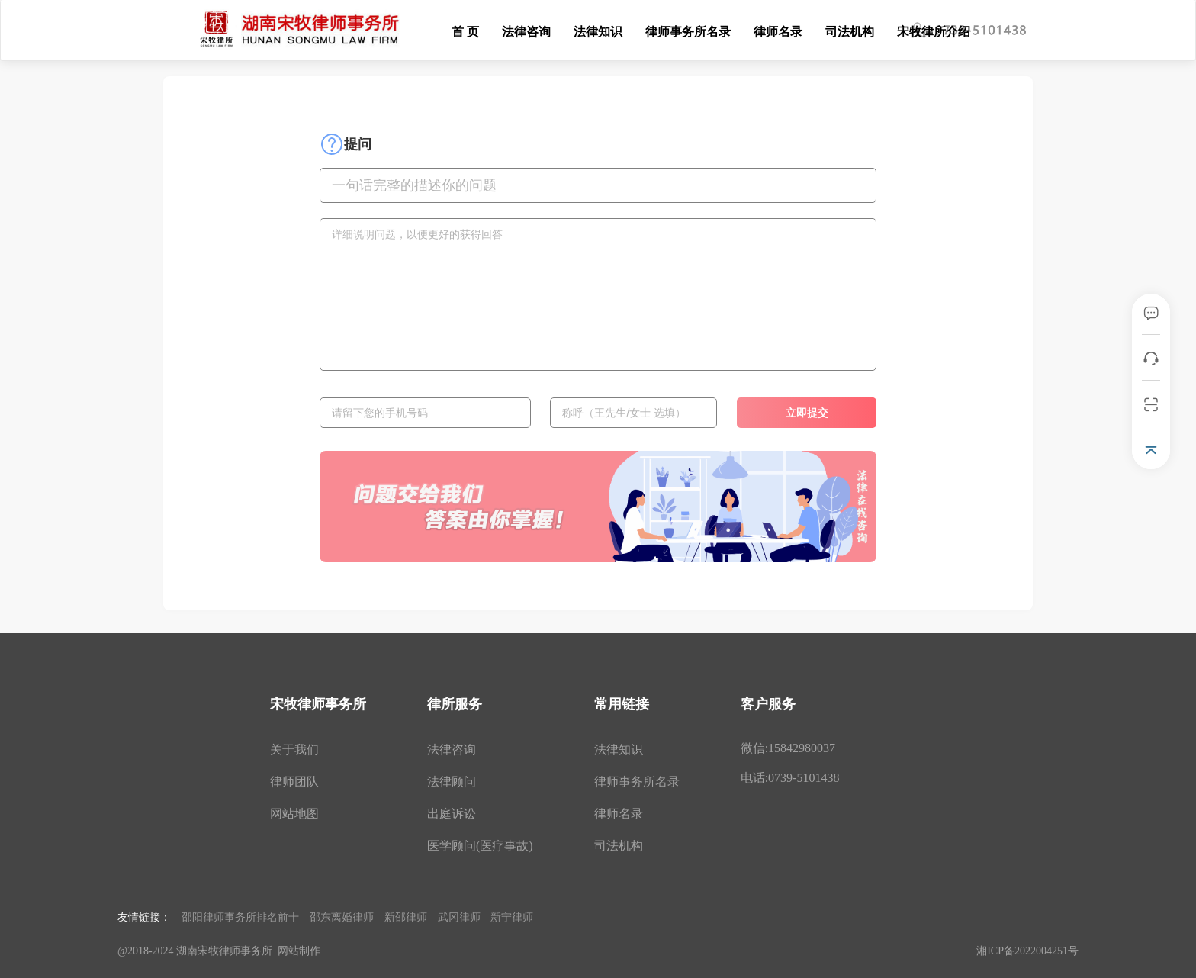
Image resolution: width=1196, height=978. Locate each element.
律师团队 (294, 781)
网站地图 (294, 813)
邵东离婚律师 (342, 917)
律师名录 (778, 31)
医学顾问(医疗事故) (480, 845)
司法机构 (849, 31)
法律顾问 (451, 781)
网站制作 (299, 951)
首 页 (465, 31)
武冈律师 (459, 917)
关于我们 (294, 749)
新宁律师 (511, 917)
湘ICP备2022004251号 (1027, 951)
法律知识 (598, 31)
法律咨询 (526, 31)
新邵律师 (405, 917)
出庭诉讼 (451, 813)
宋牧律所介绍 (933, 31)
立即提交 (807, 413)
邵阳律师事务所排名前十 (240, 917)
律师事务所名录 (688, 31)
